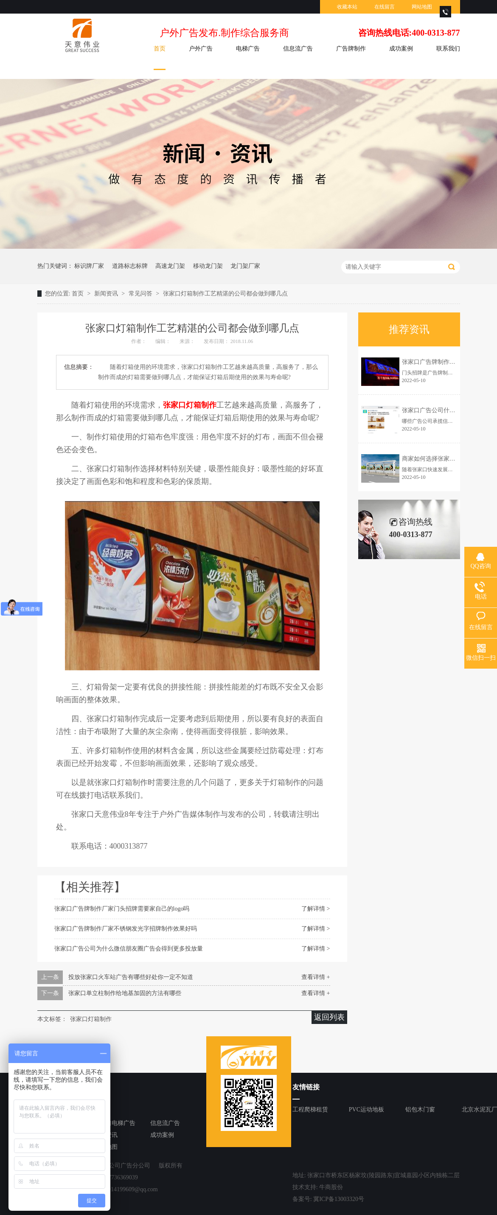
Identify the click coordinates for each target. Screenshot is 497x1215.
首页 (160, 48)
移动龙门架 (208, 266)
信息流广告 (298, 48)
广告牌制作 (351, 48)
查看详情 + (315, 977)
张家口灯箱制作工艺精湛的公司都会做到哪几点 (225, 293)
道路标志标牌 (130, 266)
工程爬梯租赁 (310, 1109)
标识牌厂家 (89, 266)
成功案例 (401, 48)
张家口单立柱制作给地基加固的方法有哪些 (124, 993)
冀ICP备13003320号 (338, 1199)
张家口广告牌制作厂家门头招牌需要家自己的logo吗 (122, 909)
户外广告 (201, 48)
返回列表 (329, 1017)
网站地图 (422, 7)
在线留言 (384, 7)
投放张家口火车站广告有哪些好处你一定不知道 (130, 977)
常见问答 (141, 293)
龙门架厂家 (245, 266)
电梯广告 (248, 48)
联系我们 (448, 48)
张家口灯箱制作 (91, 1019)
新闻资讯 (107, 293)
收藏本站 (347, 7)
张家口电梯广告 (114, 1123)
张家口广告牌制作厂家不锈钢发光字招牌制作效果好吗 (125, 928)
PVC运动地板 (366, 1109)
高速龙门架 (170, 266)
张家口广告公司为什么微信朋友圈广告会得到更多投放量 (128, 948)
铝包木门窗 (420, 1109)
